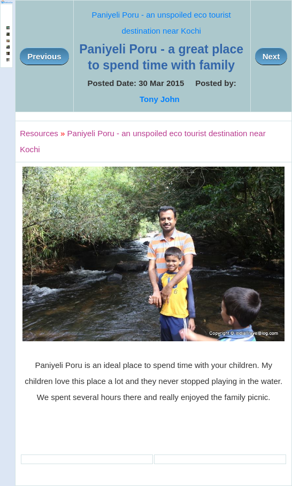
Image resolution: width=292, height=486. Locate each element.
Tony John (160, 99)
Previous (44, 56)
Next (271, 56)
